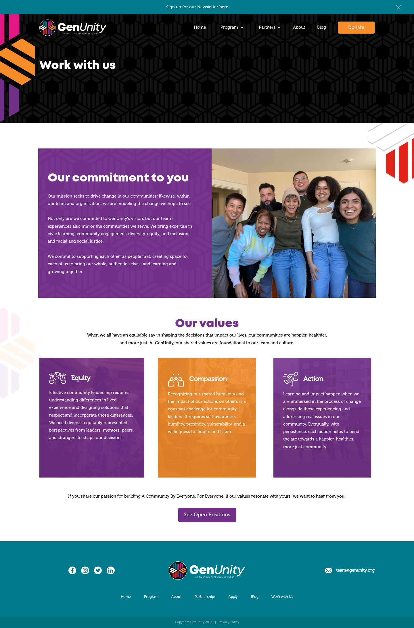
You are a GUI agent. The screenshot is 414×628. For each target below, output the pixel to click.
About (299, 27)
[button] (231, 27)
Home (200, 27)
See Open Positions (207, 514)
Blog (321, 27)
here (223, 7)
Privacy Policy (229, 622)
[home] (73, 28)
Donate (356, 27)
